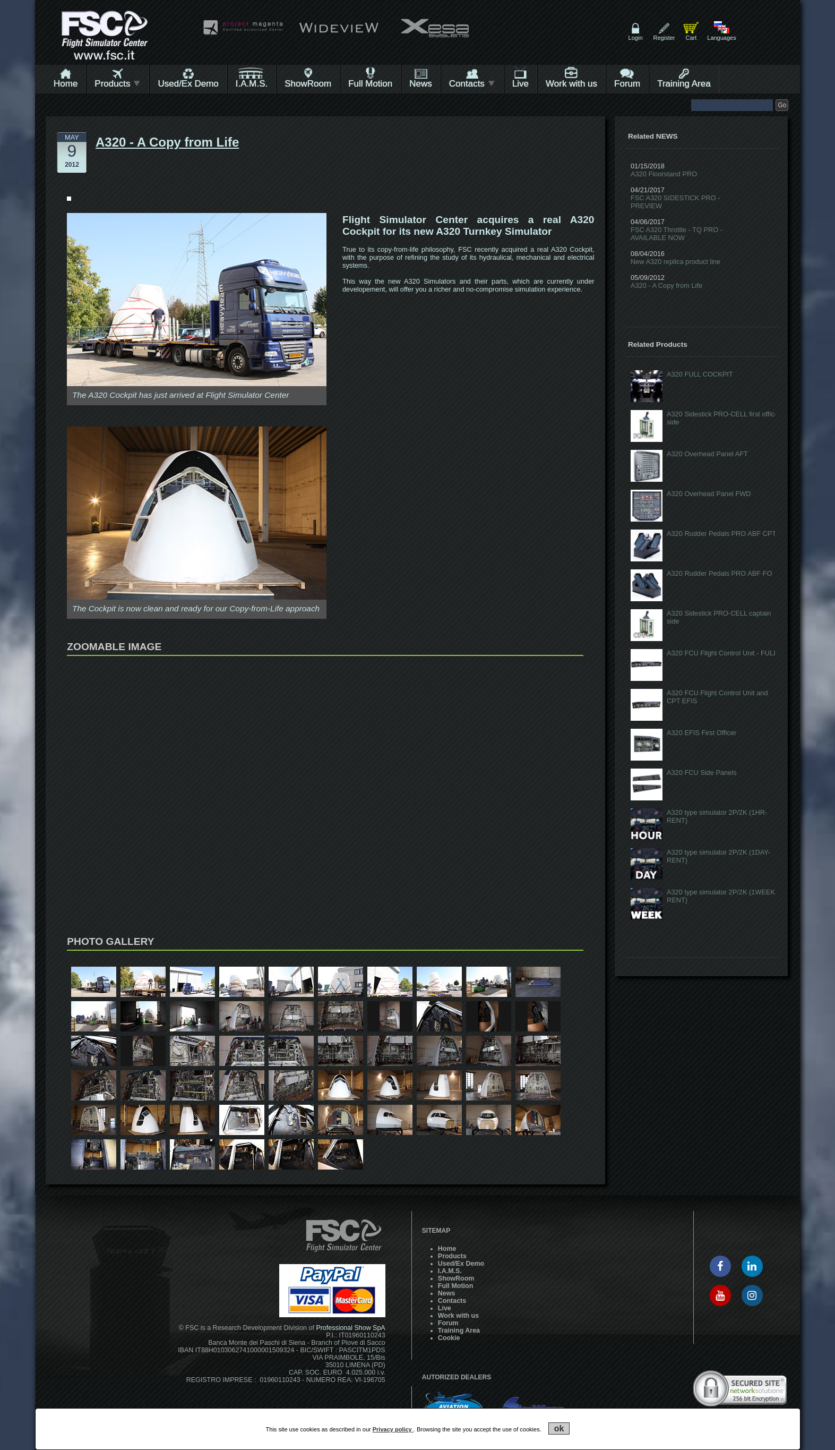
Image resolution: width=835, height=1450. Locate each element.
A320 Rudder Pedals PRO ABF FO (719, 573)
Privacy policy (393, 1429)
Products (117, 84)
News (420, 84)
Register (664, 38)
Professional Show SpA (350, 1328)
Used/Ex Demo (188, 84)
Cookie (449, 1338)
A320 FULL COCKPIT (700, 374)
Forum (627, 84)
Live (520, 84)
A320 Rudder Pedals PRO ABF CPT (721, 534)
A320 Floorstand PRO (664, 174)
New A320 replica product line (675, 262)
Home (66, 84)
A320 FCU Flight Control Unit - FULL (722, 653)
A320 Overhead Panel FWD (709, 494)
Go (782, 105)
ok (559, 1428)
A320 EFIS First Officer (701, 733)
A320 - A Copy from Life (666, 285)
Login (636, 38)
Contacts (472, 84)
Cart (690, 38)
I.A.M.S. (252, 84)
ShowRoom (308, 84)
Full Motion (370, 84)
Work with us (571, 84)
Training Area (683, 84)
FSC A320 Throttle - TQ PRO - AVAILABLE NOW (676, 234)
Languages (721, 38)
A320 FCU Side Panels (702, 773)
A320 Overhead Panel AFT (707, 454)
